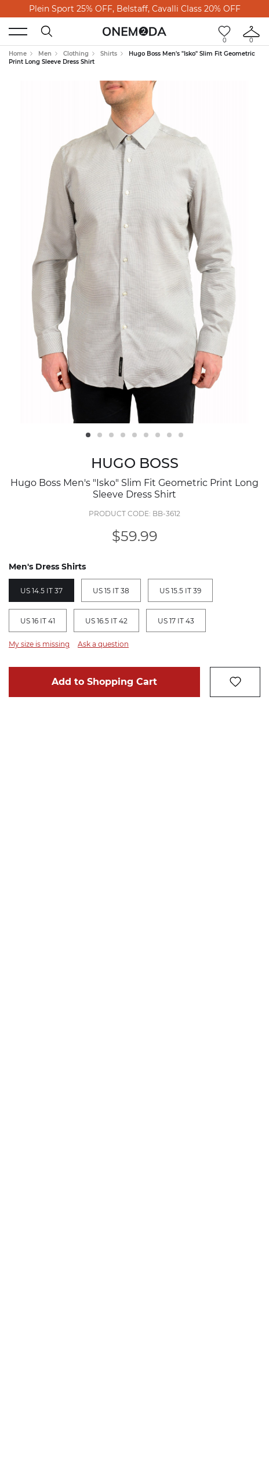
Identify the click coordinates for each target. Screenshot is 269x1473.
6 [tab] (146, 435)
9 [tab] (181, 435)
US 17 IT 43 (176, 620)
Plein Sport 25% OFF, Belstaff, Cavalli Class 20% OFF (135, 8)
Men (45, 53)
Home (18, 53)
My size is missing (39, 644)
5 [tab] (134, 435)
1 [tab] (88, 435)
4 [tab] (123, 435)
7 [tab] (157, 435)
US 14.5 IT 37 (41, 590)
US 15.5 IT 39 (180, 590)
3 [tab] (111, 435)
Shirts (108, 53)
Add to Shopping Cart (104, 681)
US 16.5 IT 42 (106, 620)
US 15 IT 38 (111, 590)
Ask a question (103, 644)
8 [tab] (169, 435)
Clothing (76, 53)
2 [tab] (99, 435)
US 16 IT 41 (37, 620)
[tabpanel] (134, 252)
